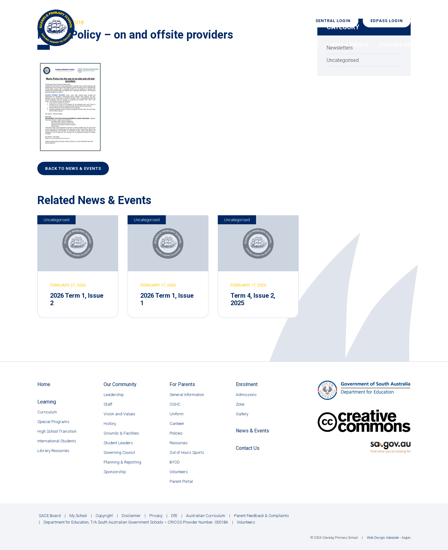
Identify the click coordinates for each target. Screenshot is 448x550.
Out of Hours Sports (187, 452)
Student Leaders (118, 442)
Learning (222, 45)
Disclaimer (131, 515)
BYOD (175, 462)
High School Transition (57, 431)
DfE (174, 515)
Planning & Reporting (122, 462)
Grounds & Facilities (121, 433)
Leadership (114, 394)
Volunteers (179, 471)
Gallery (242, 414)
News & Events (349, 45)
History (110, 423)
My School (78, 515)
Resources (179, 442)
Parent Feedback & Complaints (261, 515)
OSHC (175, 404)
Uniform (177, 414)
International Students (56, 441)
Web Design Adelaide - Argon (389, 538)
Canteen (177, 423)
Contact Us (395, 45)
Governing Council (119, 452)
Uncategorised (56, 219)
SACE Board (50, 515)
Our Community (178, 45)
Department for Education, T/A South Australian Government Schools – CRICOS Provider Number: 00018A (136, 522)
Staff (108, 404)
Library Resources (53, 450)
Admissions (246, 394)
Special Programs (53, 421)
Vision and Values (119, 414)
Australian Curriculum (205, 515)
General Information (187, 394)
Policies (176, 433)
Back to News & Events (73, 168)
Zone (240, 404)
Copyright (104, 515)
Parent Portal (181, 481)
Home (139, 45)
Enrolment (304, 45)
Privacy (155, 515)
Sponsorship (115, 471)
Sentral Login (333, 20)
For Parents (261, 45)
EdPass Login (387, 20)
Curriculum (47, 412)
